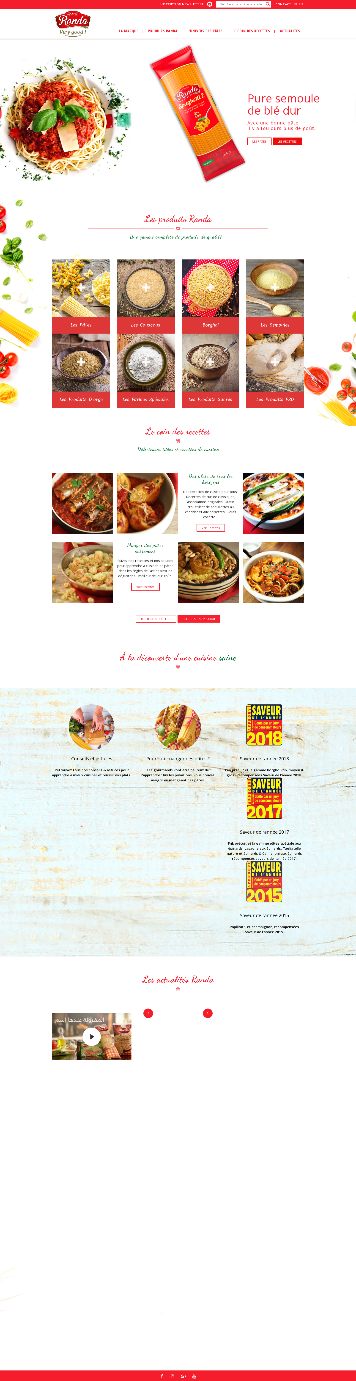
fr (295, 4)
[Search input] (241, 4)
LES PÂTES (259, 141)
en (301, 4)
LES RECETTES (287, 141)
